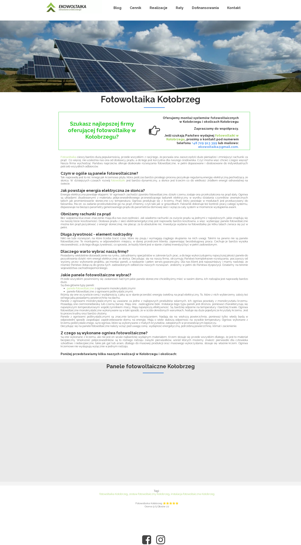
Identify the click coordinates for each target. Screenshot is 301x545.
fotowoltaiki (118, 180)
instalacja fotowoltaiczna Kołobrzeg (192, 494)
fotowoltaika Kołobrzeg (113, 494)
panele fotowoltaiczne (81, 288)
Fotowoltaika (68, 157)
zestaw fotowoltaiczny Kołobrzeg (149, 494)
